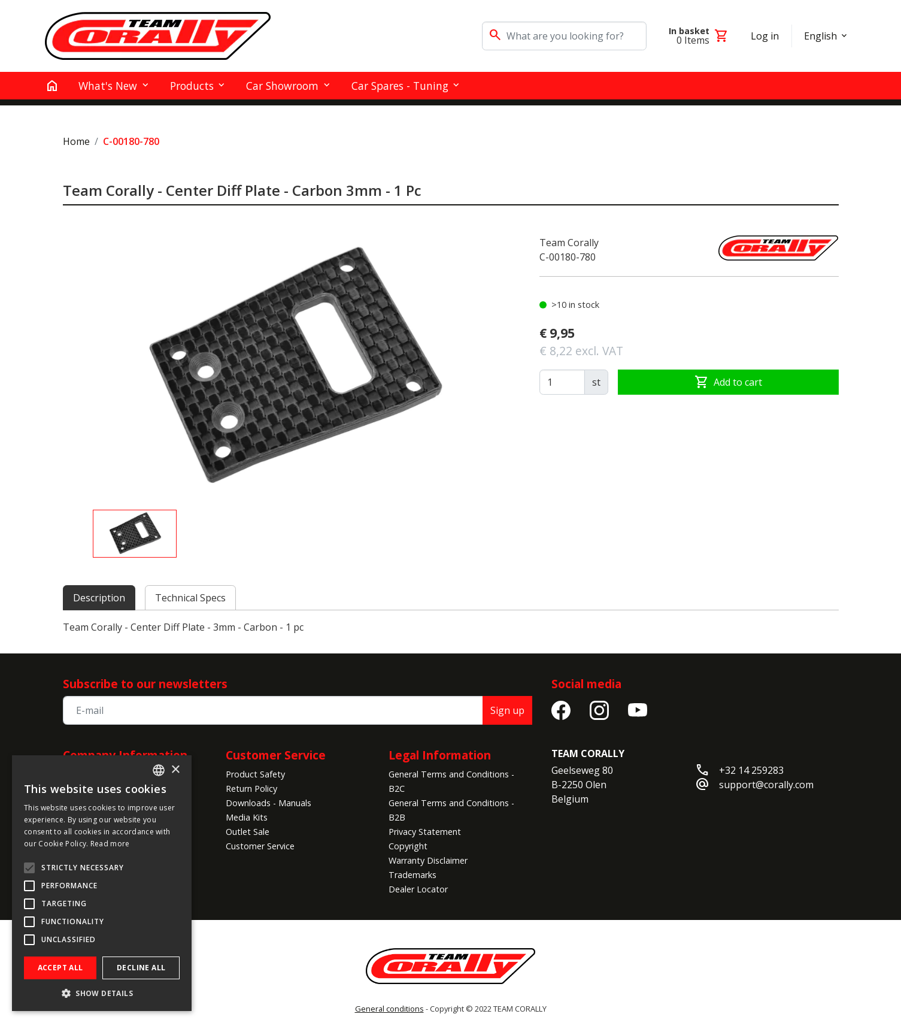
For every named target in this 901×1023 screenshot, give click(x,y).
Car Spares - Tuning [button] (399, 85)
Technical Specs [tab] (190, 597)
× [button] (175, 769)
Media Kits (247, 817)
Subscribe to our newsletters (145, 684)
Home (76, 141)
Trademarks (412, 874)
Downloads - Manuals (268, 803)
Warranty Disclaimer (428, 860)
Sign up (507, 710)
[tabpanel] (451, 627)
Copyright (408, 846)
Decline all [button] (141, 968)
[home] (52, 85)
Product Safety (255, 774)
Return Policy (251, 788)
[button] (102, 993)
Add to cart (728, 382)
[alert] (102, 883)
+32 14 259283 (751, 770)
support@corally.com (766, 784)
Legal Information (440, 755)
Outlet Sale (247, 831)
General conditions (389, 1008)
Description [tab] (99, 597)
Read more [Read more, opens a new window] (110, 844)
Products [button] (192, 85)
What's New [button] (107, 85)
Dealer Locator (418, 889)
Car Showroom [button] (282, 85)
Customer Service (276, 755)
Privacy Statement (425, 831)
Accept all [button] (60, 968)
